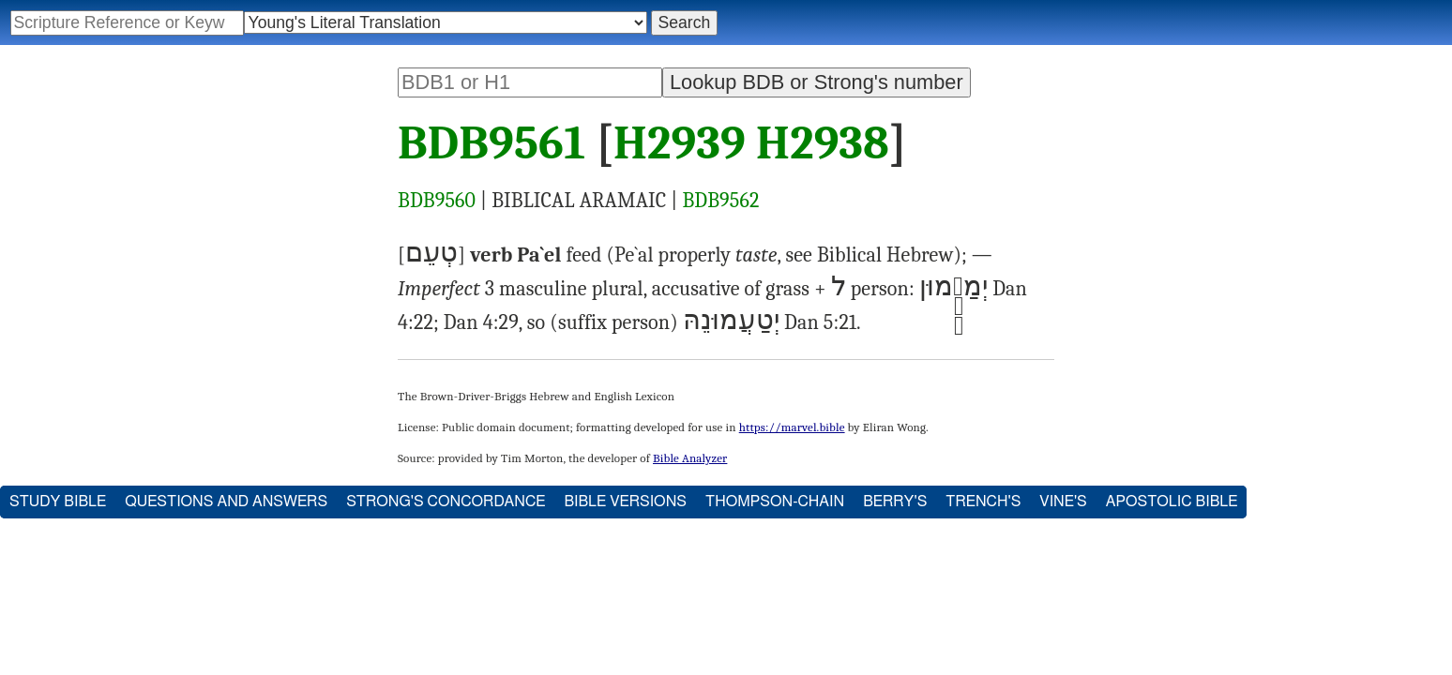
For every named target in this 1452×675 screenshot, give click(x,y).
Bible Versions (625, 501)
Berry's (895, 501)
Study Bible (57, 501)
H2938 (822, 143)
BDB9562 (720, 200)
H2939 (679, 143)
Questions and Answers (226, 501)
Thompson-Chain (774, 501)
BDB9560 (437, 200)
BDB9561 (491, 143)
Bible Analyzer (690, 458)
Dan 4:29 (481, 322)
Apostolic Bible (1172, 501)
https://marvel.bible (792, 427)
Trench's (983, 501)
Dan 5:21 (820, 322)
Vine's (1062, 501)
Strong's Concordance (445, 501)
